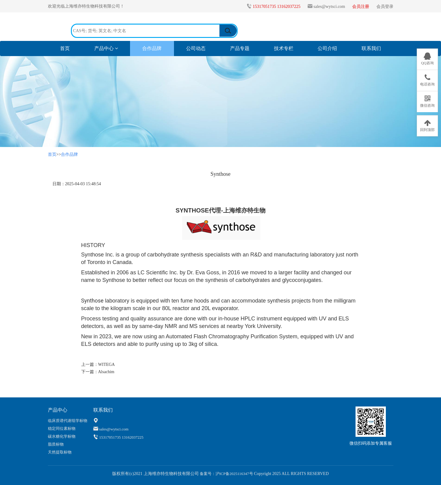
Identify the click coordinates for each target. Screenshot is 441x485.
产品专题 (239, 48)
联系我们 (371, 48)
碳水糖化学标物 (61, 436)
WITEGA (106, 364)
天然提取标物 (60, 452)
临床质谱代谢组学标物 (67, 420)
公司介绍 (327, 48)
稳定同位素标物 (61, 428)
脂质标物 (56, 444)
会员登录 (384, 6)
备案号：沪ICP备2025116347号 (226, 473)
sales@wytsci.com (329, 6)
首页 (71, 48)
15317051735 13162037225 (277, 6)
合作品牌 (152, 48)
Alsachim (106, 372)
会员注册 (361, 6)
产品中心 (106, 48)
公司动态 (195, 48)
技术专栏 (283, 48)
